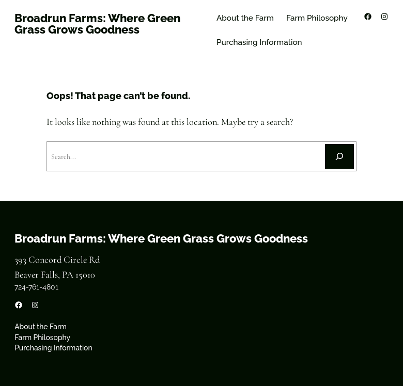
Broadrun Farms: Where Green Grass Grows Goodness (97, 23)
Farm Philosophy (317, 18)
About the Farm (245, 18)
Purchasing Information (259, 42)
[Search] (339, 156)
